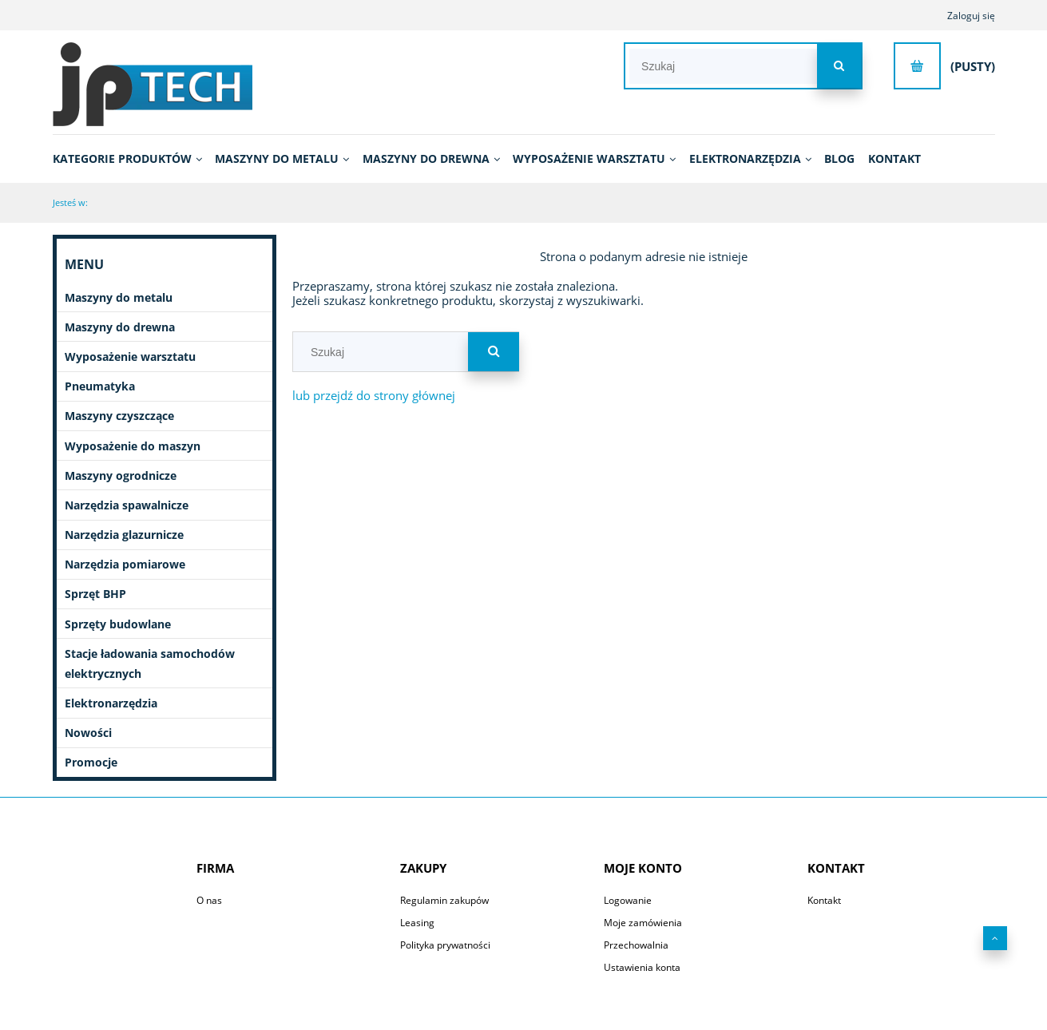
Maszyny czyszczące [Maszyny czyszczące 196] (119, 415)
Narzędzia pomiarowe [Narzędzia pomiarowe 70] (125, 564)
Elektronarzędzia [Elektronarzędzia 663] (111, 703)
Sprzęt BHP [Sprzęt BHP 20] (95, 593)
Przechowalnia (636, 945)
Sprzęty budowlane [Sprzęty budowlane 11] (118, 624)
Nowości (88, 732)
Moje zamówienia (643, 922)
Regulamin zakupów (444, 900)
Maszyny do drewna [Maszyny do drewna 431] (120, 327)
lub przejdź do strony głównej (373, 395)
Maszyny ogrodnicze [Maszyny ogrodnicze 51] (120, 475)
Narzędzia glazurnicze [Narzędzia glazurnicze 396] (124, 534)
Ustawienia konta (642, 967)
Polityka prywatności (445, 945)
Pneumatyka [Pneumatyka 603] (100, 386)
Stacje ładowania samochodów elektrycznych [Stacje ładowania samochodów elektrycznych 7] (150, 663)
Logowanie (628, 900)
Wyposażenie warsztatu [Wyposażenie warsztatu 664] (130, 356)
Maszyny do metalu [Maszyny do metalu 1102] (119, 297)
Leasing (417, 922)
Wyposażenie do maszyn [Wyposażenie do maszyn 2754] (132, 446)
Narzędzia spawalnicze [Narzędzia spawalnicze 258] (126, 505)
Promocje (91, 762)
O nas (209, 900)
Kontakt (824, 900)
